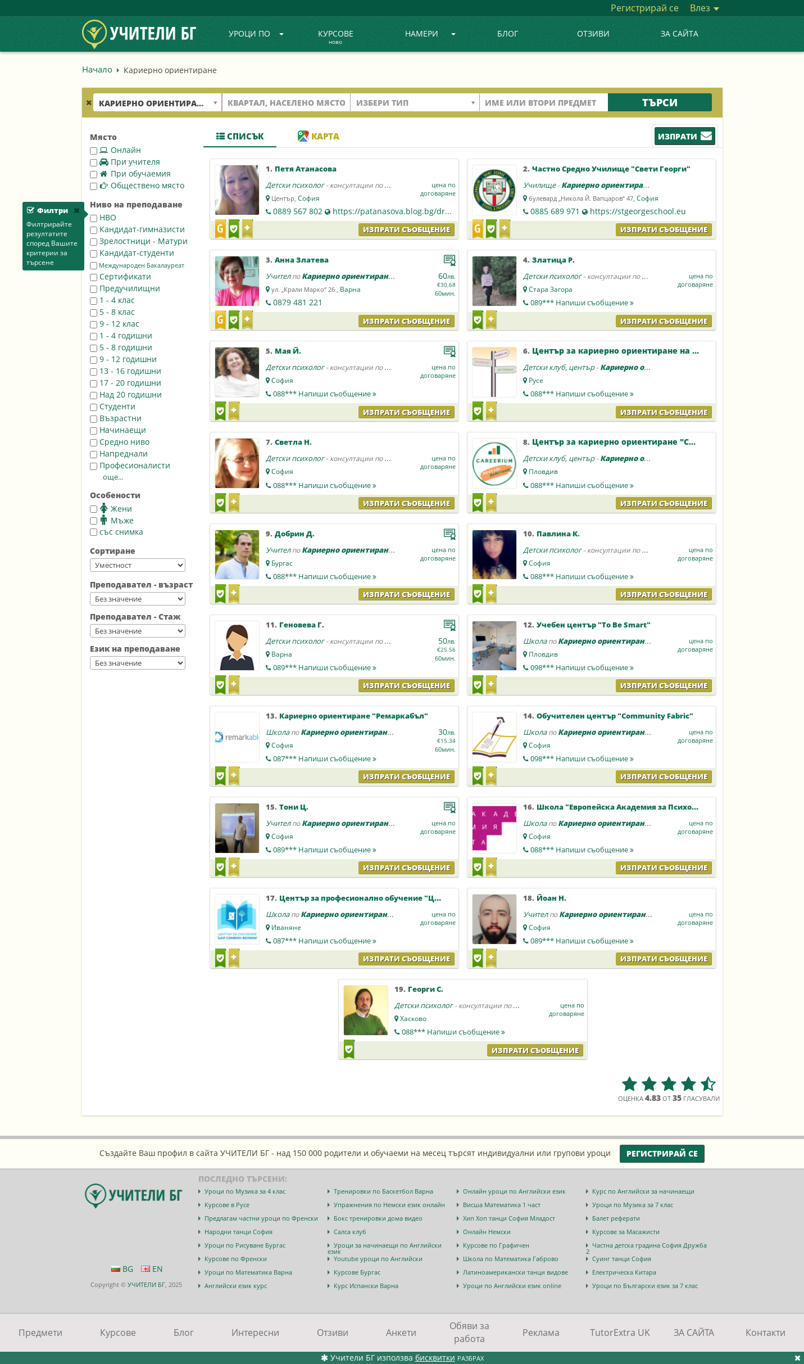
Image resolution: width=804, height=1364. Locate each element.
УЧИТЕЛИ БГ (146, 1284)
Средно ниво (119, 441)
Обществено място (137, 185)
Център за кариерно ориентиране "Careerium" (632, 441)
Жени (111, 508)
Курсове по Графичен (496, 1245)
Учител (278, 276)
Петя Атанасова (306, 169)
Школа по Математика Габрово (510, 1258)
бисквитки (435, 1357)
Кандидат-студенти (132, 252)
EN (152, 1268)
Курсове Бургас (357, 1272)
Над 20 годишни (126, 394)
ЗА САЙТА (679, 33)
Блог (507, 33)
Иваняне (286, 927)
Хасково (413, 1018)
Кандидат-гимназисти (137, 229)
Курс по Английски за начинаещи (643, 1191)
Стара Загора (551, 289)
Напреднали (119, 453)
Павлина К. (558, 534)
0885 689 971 (555, 211)
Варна (350, 289)
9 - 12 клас (114, 323)
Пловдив (543, 471)
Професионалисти (130, 465)
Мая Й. (288, 351)
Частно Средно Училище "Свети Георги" (611, 169)
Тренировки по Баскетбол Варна (383, 1191)
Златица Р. (553, 260)
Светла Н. (293, 442)
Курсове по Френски (236, 1258)
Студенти (112, 406)
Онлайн (115, 149)
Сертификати (120, 276)
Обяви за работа (469, 1332)
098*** (582, 667)
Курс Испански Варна (366, 1285)
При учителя (125, 161)
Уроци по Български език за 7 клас (645, 1285)
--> (137, 565)
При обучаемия (130, 173)
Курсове (336, 37)
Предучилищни (125, 288)
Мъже (112, 520)
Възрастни (116, 418)
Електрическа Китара (624, 1272)
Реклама (541, 1332)
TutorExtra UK (620, 1332)
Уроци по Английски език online (512, 1285)
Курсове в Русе (227, 1204)
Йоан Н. (551, 898)
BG (122, 1268)
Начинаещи (118, 429)
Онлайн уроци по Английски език (514, 1191)
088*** (324, 394)
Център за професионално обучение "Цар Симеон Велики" (394, 898)
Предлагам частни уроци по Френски (261, 1218)
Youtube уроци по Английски (378, 1258)
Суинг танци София (621, 1258)
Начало (97, 69)
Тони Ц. (293, 807)
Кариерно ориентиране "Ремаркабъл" (353, 716)
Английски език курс (236, 1285)
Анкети (401, 1332)
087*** (324, 758)
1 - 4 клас (112, 300)
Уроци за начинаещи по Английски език (385, 1248)
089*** (582, 302)
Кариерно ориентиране (606, 185)
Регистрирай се (645, 8)
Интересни (255, 1332)
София (309, 198)
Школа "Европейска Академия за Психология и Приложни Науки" (666, 807)
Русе (536, 380)
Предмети (40, 1332)
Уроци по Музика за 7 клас (632, 1204)
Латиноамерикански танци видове (515, 1272)
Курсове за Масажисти (626, 1231)
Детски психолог (295, 185)
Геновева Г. (301, 625)
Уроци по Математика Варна (248, 1272)
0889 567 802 (297, 211)
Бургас (282, 563)
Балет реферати (616, 1218)
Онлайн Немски (487, 1231)
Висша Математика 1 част (501, 1204)
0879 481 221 (297, 302)
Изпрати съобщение (406, 229)
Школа (535, 641)
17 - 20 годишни (125, 382)
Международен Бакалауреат (137, 265)
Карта (318, 136)
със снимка (116, 531)
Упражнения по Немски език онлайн (389, 1204)
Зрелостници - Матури (139, 241)
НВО (103, 217)
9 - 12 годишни (123, 359)
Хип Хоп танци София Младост (509, 1218)
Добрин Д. (295, 534)
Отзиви (593, 33)
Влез (704, 8)
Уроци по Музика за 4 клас (245, 1191)
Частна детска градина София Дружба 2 (646, 1248)
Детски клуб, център (558, 367)
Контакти (765, 1332)
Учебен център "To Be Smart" (594, 625)
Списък (240, 136)
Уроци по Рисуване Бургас (245, 1245)
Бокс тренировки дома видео (378, 1218)
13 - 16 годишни (125, 370)
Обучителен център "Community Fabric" (615, 716)
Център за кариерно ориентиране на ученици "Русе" (646, 350)
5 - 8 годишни (121, 347)
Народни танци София (238, 1231)
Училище (539, 185)
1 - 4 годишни (121, 335)
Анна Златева (302, 260)
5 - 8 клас (112, 311)
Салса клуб (350, 1231)
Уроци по (256, 33)
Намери (430, 33)
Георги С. (425, 989)
